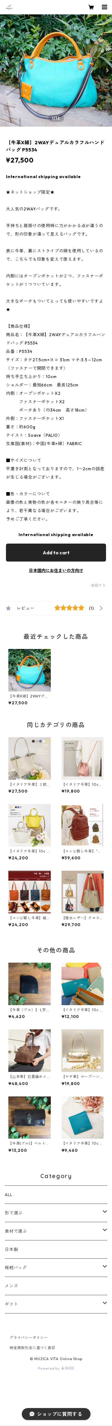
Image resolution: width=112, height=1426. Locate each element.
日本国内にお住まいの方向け (56, 570)
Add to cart (56, 553)
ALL (8, 1194)
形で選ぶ (13, 1213)
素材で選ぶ (16, 1231)
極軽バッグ (16, 1267)
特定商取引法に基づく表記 (33, 1347)
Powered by (56, 1368)
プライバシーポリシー (29, 1337)
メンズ (11, 1286)
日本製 (11, 1249)
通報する (98, 585)
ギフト (11, 1304)
